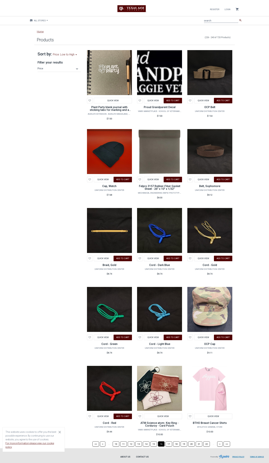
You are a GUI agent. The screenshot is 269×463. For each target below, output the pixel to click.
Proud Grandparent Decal (160, 107)
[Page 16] (161, 444)
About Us (125, 457)
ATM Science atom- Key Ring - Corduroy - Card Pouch (160, 424)
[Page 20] (191, 444)
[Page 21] (199, 444)
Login (227, 9)
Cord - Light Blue (159, 344)
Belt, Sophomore (209, 186)
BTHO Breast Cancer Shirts (210, 423)
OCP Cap (209, 344)
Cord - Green (109, 344)
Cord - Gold (210, 265)
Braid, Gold (109, 265)
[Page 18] (176, 444)
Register (214, 9)
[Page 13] (138, 444)
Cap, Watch (109, 186)
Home (40, 31)
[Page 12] (131, 444)
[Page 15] (153, 444)
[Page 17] (169, 444)
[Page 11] (123, 444)
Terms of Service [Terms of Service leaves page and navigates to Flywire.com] (257, 457)
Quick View (113, 100)
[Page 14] (146, 444)
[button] (58, 68)
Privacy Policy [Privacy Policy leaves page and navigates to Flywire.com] (238, 457)
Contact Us (142, 457)
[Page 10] (116, 444)
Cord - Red (109, 423)
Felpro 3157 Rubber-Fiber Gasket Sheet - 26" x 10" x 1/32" (159, 187)
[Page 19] (184, 444)
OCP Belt (209, 107)
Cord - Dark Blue (159, 265)
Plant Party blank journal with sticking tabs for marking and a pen (109, 110)
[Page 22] (206, 444)
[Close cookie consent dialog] (60, 432)
